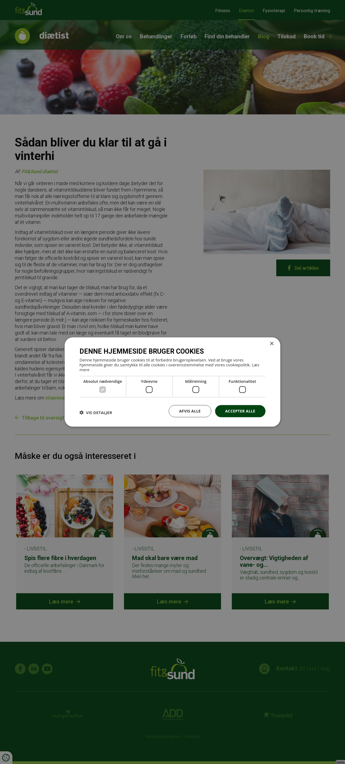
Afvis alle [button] (190, 411)
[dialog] (172, 382)
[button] (96, 412)
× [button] (272, 344)
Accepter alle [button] (240, 411)
